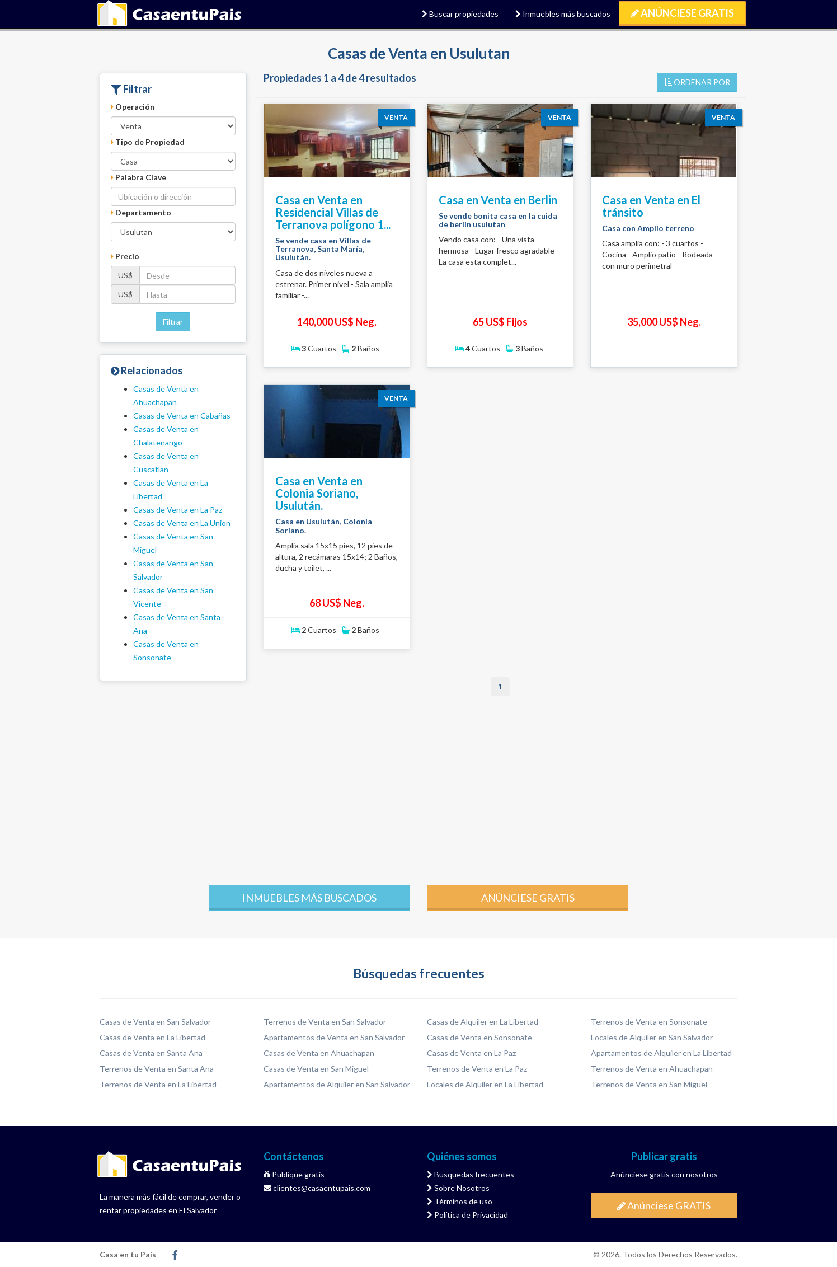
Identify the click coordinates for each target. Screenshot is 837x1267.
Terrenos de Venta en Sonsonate (649, 1021)
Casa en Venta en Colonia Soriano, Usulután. (319, 493)
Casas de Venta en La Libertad (152, 1037)
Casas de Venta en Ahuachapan (319, 1053)
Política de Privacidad (467, 1214)
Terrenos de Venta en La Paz (477, 1068)
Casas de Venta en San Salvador (155, 1021)
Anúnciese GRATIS (682, 13)
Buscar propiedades (460, 13)
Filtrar (173, 321)
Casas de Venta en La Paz (177, 509)
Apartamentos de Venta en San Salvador (334, 1037)
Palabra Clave (138, 177)
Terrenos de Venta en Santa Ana (157, 1068)
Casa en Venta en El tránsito (651, 206)
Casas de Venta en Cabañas (182, 415)
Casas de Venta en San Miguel (316, 1068)
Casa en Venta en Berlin (498, 200)
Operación (132, 106)
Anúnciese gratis (528, 897)
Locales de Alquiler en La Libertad (485, 1084)
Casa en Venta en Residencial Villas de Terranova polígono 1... (333, 212)
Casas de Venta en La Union (182, 523)
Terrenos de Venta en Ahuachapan (652, 1068)
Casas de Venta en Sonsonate (479, 1037)
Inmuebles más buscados (562, 13)
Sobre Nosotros (458, 1188)
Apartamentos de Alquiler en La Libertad (661, 1053)
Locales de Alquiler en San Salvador (652, 1037)
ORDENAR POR (697, 82)
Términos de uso (459, 1201)
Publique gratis (294, 1174)
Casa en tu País (169, 14)
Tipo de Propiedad (148, 142)
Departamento (141, 212)
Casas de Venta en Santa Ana (151, 1053)
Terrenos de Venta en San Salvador (325, 1021)
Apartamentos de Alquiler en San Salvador (337, 1084)
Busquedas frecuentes (470, 1174)
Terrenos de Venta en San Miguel (649, 1084)
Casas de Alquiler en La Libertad (482, 1021)
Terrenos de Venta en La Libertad (158, 1084)
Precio (125, 256)
